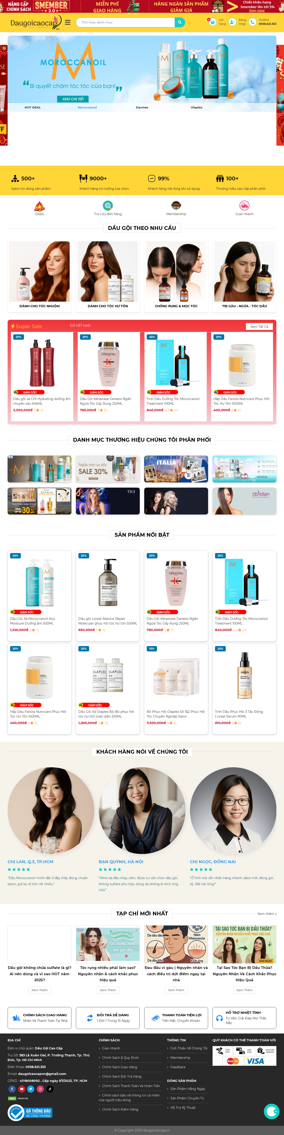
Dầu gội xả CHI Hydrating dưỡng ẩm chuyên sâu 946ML (109, 401)
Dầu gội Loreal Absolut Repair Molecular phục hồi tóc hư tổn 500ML (107, 621)
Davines (142, 107)
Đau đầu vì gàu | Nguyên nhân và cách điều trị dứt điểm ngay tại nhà (244, 974)
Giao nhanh (111, 1048)
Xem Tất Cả (259, 327)
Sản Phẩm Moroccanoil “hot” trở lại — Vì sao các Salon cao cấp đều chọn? (39, 974)
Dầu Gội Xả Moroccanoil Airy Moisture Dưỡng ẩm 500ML (35, 401)
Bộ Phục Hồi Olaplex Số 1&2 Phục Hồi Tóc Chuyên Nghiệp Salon (176, 714)
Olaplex (196, 107)
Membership (180, 1058)
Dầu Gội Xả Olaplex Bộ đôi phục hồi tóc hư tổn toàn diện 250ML (106, 714)
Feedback (177, 1067)
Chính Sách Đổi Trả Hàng (122, 1076)
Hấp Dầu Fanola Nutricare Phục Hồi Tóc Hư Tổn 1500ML (38, 714)
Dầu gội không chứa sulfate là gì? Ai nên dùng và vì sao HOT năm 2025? (108, 974)
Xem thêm (267, 914)
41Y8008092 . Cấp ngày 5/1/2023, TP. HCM (53, 1081)
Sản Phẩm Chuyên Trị (187, 1098)
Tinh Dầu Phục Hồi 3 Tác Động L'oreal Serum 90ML (239, 714)
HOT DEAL (33, 107)
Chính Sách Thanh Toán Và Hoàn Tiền (131, 1086)
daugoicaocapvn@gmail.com (42, 1074)
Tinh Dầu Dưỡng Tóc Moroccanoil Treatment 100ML (239, 401)
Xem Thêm (40, 990)
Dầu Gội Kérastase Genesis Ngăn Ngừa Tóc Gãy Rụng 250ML (172, 401)
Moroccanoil (87, 107)
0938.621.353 (36, 1067)
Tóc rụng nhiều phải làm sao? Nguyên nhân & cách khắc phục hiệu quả (176, 974)
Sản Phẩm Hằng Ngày (187, 1089)
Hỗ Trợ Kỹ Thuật (183, 1108)
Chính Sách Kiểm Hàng (120, 1109)
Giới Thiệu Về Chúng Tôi (189, 1048)
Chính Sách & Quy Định (120, 1058)
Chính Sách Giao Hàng (119, 1067)
